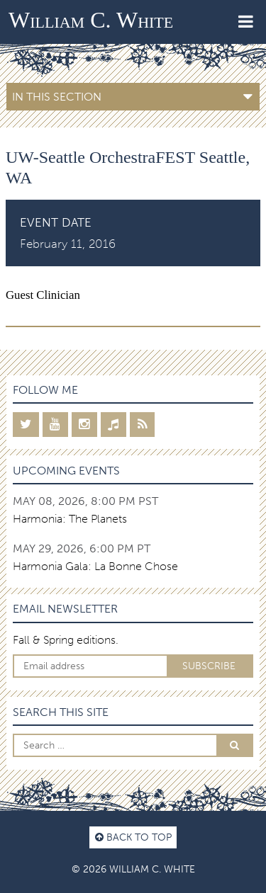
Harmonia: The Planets (70, 518)
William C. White (91, 20)
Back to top (133, 837)
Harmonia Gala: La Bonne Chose (95, 566)
